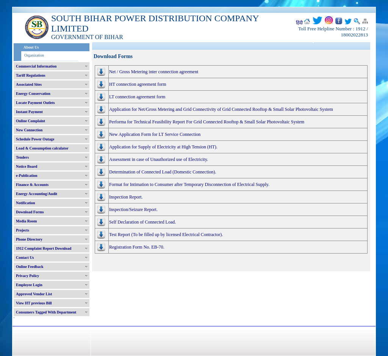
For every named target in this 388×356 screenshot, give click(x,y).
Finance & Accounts (32, 185)
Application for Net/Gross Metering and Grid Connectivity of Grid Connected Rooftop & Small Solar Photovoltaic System (221, 109)
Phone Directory (29, 239)
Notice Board (26, 166)
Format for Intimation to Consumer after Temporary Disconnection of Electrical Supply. (189, 184)
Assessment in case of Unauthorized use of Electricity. (158, 159)
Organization (34, 55)
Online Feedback (30, 267)
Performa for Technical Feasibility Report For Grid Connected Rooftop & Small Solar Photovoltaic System (206, 121)
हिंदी (299, 22)
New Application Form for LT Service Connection (154, 134)
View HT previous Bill (34, 303)
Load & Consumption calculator (42, 148)
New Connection (29, 130)
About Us (31, 47)
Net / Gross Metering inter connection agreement (153, 71)
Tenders (22, 157)
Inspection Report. (126, 197)
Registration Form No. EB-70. (136, 247)
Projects (22, 230)
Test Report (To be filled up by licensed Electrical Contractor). (166, 234)
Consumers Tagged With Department (46, 312)
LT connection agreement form (137, 96)
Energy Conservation (33, 93)
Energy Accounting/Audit (36, 194)
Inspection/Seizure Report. (133, 209)
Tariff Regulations (30, 75)
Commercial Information (36, 66)
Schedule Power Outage (35, 139)
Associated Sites (29, 84)
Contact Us (25, 257)
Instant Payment (29, 112)
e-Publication (27, 175)
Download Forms (30, 212)
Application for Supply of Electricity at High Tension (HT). (163, 147)
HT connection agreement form (137, 84)
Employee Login (29, 285)
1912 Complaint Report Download (43, 248)
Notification (25, 203)
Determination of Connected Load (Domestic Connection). (162, 172)
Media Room (26, 221)
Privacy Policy (27, 276)
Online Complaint (30, 121)
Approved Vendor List (34, 294)
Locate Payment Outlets (35, 103)
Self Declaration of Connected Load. (142, 222)
